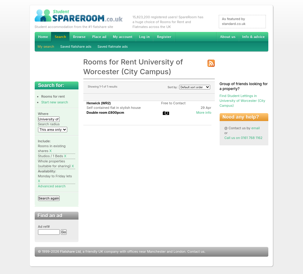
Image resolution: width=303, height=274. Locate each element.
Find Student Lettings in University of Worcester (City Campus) (242, 101)
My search (46, 46)
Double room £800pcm (105, 112)
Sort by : (189, 87)
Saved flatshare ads (75, 46)
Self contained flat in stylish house (114, 108)
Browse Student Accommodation (79, 37)
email (255, 128)
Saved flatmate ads (112, 46)
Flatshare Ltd (70, 251)
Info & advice (253, 37)
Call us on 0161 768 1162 (244, 138)
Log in (144, 37)
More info (203, 112)
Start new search (54, 102)
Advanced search (52, 186)
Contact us (195, 251)
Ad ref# (44, 226)
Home (43, 37)
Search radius (49, 124)
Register (164, 37)
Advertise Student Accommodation (99, 37)
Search (60, 37)
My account (123, 37)
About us (227, 37)
